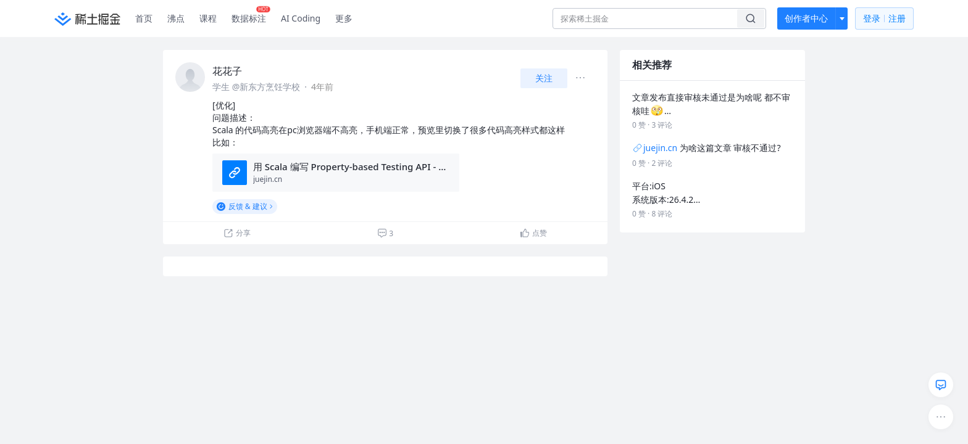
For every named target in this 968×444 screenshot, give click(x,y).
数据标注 (251, 15)
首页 (143, 18)
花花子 (227, 71)
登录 (884, 19)
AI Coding (300, 18)
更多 (344, 18)
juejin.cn (654, 148)
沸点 (176, 18)
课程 (208, 18)
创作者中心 (806, 18)
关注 (544, 78)
